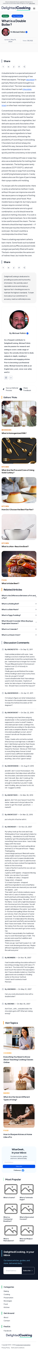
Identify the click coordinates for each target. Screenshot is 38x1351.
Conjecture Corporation (23, 1345)
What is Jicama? (9, 1197)
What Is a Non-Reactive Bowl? (15, 546)
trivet (4, 105)
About (6, 1317)
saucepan (30, 79)
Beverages (6, 430)
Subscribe (19, 1166)
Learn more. (32, 3)
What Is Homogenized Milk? (14, 433)
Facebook (7, 1331)
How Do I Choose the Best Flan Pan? (18, 509)
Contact (7, 1321)
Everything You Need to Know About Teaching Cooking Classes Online (18, 1059)
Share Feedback (25, 389)
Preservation (8, 1298)
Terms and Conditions (17, 1347)
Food (4, 580)
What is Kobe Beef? (10, 583)
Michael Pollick (19, 32)
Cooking (7, 1053)
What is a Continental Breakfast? (7, 1219)
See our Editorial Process (10, 389)
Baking (6, 1093)
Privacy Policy (6, 1347)
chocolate (27, 89)
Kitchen (5, 467)
